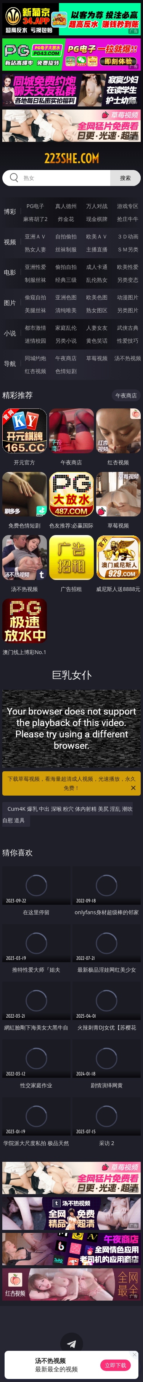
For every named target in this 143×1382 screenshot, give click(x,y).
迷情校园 (35, 340)
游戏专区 (127, 206)
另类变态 (127, 279)
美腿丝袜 (35, 310)
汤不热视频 (127, 358)
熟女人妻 (35, 249)
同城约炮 (35, 358)
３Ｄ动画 (127, 236)
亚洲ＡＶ (35, 236)
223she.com (71, 158)
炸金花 (66, 218)
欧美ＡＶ (97, 236)
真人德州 (66, 206)
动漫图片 (127, 297)
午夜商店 (66, 358)
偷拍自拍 (66, 266)
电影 (10, 272)
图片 (10, 303)
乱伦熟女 (97, 279)
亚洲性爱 (35, 266)
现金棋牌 (97, 218)
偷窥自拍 (35, 297)
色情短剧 (66, 371)
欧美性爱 (127, 266)
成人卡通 (97, 266)
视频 (10, 242)
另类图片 (127, 310)
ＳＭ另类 (127, 249)
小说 (10, 333)
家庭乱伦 (66, 327)
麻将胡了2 (35, 218)
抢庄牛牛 (127, 218)
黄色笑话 (97, 340)
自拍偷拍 (66, 236)
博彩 (10, 211)
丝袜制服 (66, 249)
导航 (10, 363)
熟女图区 (97, 310)
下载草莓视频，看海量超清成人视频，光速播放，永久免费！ (72, 784)
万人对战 (97, 206)
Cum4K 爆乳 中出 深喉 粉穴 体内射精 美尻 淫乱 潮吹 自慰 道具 (67, 814)
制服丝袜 (35, 279)
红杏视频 (35, 371)
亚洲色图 (66, 297)
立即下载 (115, 1365)
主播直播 (97, 249)
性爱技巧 (127, 340)
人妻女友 (97, 327)
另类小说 (66, 340)
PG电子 (35, 206)
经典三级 (66, 279)
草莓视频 (97, 358)
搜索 (125, 177)
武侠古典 (127, 327)
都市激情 (35, 327)
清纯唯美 (66, 310)
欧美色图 (97, 297)
